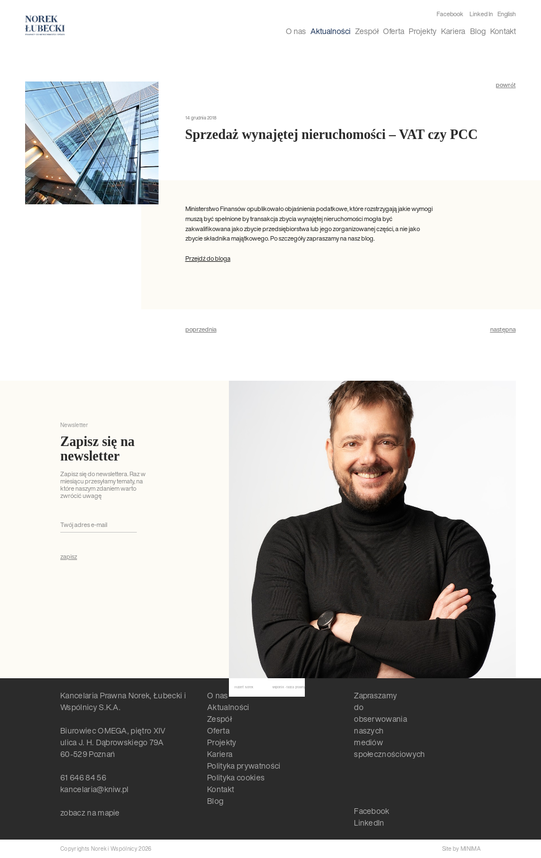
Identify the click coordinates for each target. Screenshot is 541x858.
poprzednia (201, 329)
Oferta (393, 31)
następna (503, 329)
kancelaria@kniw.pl (94, 789)
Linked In (481, 14)
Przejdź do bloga (208, 258)
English (506, 13)
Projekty (423, 31)
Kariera (453, 31)
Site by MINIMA (461, 848)
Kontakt (503, 31)
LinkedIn (369, 822)
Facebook (450, 14)
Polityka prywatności (243, 765)
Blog (478, 31)
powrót (506, 85)
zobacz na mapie (90, 812)
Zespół (367, 31)
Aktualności (330, 31)
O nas (296, 31)
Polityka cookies (236, 777)
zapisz (68, 557)
